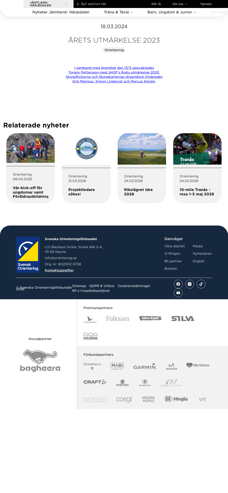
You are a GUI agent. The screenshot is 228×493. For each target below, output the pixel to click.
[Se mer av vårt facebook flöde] (178, 368)
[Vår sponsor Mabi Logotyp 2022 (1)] (117, 450)
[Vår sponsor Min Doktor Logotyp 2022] (197, 450)
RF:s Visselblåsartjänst (91, 375)
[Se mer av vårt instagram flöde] (189, 368)
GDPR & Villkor (102, 370)
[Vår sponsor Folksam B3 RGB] (117, 403)
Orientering (114, 134)
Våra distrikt (174, 330)
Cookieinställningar (134, 370)
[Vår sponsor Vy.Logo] (202, 483)
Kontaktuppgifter (59, 354)
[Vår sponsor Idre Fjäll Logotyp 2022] (150, 403)
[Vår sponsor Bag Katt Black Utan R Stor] (40, 444)
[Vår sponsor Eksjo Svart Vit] (91, 419)
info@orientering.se (61, 342)
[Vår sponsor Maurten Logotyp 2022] (171, 450)
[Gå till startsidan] (18, 8)
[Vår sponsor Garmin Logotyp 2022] (144, 450)
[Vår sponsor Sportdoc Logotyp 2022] (122, 466)
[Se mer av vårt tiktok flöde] (201, 368)
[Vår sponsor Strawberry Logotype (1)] (92, 450)
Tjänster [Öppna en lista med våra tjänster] (206, 4)
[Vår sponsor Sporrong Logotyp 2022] (145, 466)
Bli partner (173, 345)
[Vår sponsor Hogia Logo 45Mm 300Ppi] (176, 483)
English (198, 345)
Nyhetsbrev (202, 337)
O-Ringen (172, 337)
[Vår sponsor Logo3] (124, 483)
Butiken (170, 352)
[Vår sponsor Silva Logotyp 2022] (182, 403)
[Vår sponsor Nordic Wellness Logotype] (171, 466)
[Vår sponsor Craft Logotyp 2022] (95, 466)
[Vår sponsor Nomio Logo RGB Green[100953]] (95, 483)
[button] (49, 4)
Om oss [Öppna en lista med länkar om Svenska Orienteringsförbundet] (179, 4)
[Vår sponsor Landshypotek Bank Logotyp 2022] (90, 403)
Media (198, 330)
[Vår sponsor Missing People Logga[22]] (148, 483)
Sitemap (79, 370)
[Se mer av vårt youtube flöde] (178, 376)
